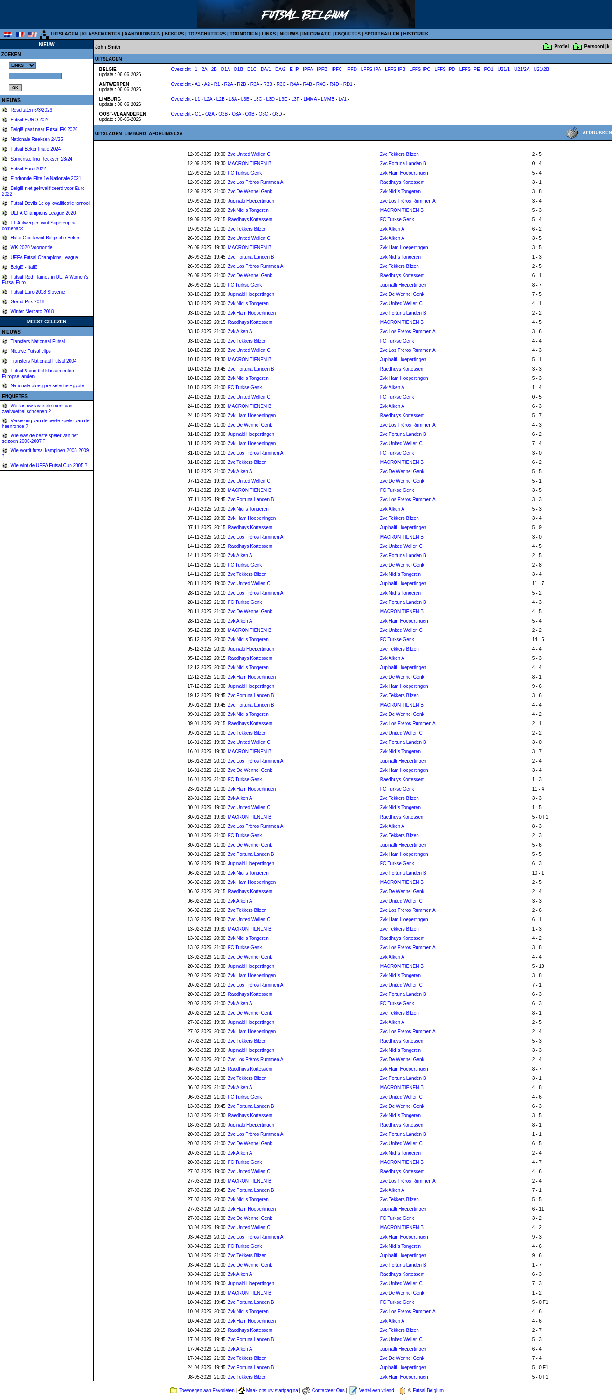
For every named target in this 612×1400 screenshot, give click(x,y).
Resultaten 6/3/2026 (30, 109)
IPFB (322, 69)
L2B (220, 99)
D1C (252, 69)
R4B (307, 84)
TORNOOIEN (244, 33)
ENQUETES (348, 33)
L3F (295, 99)
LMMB (327, 99)
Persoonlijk (597, 46)
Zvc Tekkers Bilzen (399, 154)
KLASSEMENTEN (101, 33)
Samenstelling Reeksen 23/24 (41, 158)
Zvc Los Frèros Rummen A (255, 182)
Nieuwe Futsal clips (30, 351)
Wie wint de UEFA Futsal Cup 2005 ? (48, 465)
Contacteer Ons (328, 1390)
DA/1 (266, 69)
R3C (281, 84)
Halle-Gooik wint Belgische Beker (44, 237)
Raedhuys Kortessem (402, 182)
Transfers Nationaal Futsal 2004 (43, 361)
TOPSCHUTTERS (207, 33)
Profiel (561, 46)
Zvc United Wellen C (249, 154)
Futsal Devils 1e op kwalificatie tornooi (49, 203)
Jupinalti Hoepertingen (251, 200)
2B (214, 69)
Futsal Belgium (428, 1390)
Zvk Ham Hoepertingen (404, 172)
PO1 (489, 69)
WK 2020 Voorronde (31, 247)
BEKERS (174, 33)
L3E (283, 99)
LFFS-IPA (371, 69)
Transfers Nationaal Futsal (37, 341)
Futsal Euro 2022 (27, 168)
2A (204, 69)
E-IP (294, 69)
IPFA (308, 69)
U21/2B (541, 69)
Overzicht (181, 69)
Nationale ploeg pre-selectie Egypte (46, 385)
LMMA (310, 99)
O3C (263, 114)
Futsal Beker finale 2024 (35, 149)
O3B (250, 114)
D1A (225, 69)
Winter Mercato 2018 (31, 311)
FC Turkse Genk (245, 172)
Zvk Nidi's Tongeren (400, 191)
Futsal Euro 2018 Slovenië (37, 291)
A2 (207, 84)
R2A (228, 84)
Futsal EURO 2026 (29, 119)
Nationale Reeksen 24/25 (36, 139)
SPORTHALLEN (381, 33)
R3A (254, 84)
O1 (198, 114)
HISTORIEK (416, 33)
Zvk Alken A (392, 228)
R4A (294, 84)
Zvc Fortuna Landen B (403, 163)
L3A (233, 99)
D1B (238, 69)
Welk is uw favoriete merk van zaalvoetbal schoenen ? (37, 408)
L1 (197, 99)
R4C (321, 84)
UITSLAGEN (64, 33)
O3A (236, 114)
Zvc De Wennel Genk (250, 191)
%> (22, 65)
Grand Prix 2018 (27, 301)
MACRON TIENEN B (249, 163)
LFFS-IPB (395, 69)
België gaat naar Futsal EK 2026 (43, 129)
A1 (197, 84)
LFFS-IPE (469, 69)
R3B (267, 84)
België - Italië (23, 267)
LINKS (269, 33)
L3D (270, 99)
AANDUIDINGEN (143, 33)
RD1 (348, 84)
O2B (223, 114)
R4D (334, 84)
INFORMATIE (316, 33)
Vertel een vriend (376, 1390)
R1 (217, 84)
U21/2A (521, 69)
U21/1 (503, 69)
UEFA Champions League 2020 (42, 213)
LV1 (343, 99)
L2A (208, 99)
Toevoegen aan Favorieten (206, 1390)
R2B (241, 84)
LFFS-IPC (420, 69)
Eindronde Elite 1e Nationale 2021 (45, 178)
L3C (257, 99)
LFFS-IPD (444, 69)
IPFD (351, 69)
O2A (209, 114)
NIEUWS (289, 33)
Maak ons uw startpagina (272, 1390)
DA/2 (280, 69)
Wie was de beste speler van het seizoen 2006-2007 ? (40, 438)
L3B (245, 99)
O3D (277, 114)
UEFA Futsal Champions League (43, 257)
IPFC (336, 69)
